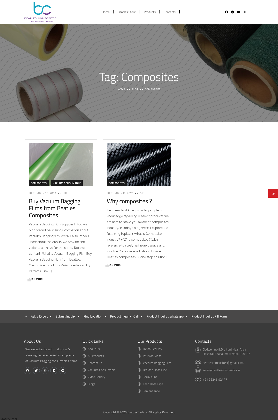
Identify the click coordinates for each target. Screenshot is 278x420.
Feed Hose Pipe (153, 384)
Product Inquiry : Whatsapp (165, 316)
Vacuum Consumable (101, 370)
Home (106, 12)
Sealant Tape (151, 391)
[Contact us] (84, 363)
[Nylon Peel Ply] (139, 349)
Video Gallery (96, 377)
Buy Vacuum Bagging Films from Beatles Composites (54, 208)
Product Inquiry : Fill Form (209, 316)
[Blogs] (84, 384)
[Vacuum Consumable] (84, 370)
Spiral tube (150, 377)
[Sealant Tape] (139, 391)
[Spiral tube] (139, 377)
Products (150, 12)
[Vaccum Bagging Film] (139, 363)
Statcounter (8, 419)
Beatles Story (127, 12)
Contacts (169, 12)
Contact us (95, 362)
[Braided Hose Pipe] (139, 370)
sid (65, 193)
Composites (39, 183)
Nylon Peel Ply (152, 348)
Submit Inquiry (66, 316)
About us (94, 348)
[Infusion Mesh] (139, 356)
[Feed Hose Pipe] (139, 384)
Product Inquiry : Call (124, 316)
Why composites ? (129, 201)
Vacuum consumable (67, 183)
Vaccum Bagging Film (157, 362)
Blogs (91, 384)
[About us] (84, 349)
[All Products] (84, 356)
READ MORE (36, 279)
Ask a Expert (39, 316)
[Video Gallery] (84, 377)
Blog (135, 89)
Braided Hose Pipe (155, 370)
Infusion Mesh (152, 355)
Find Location (92, 316)
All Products (96, 355)
